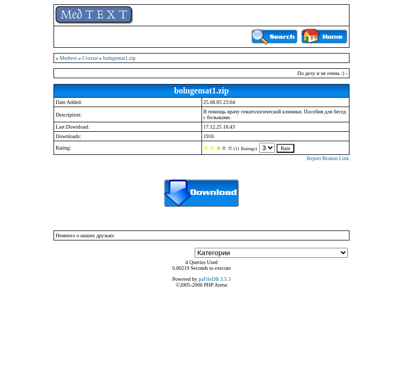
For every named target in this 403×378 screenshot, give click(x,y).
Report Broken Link (327, 158)
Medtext (68, 58)
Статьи (90, 58)
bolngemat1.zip (119, 58)
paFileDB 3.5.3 (214, 279)
